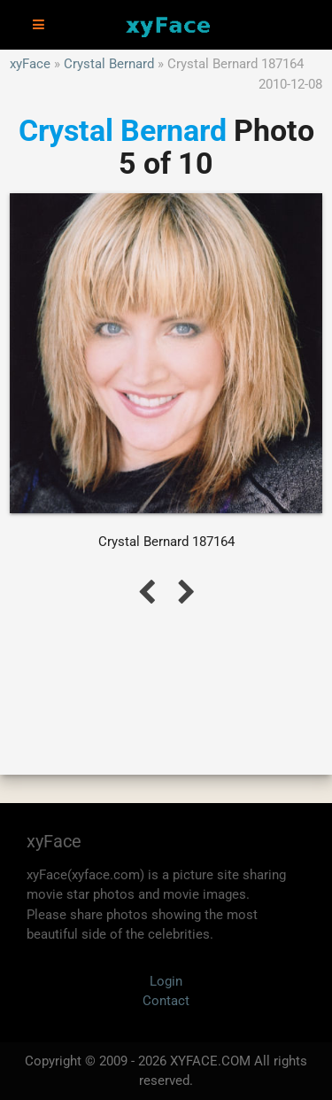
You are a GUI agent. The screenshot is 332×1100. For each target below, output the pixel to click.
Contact (166, 1001)
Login (166, 981)
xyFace (30, 64)
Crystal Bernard (109, 64)
